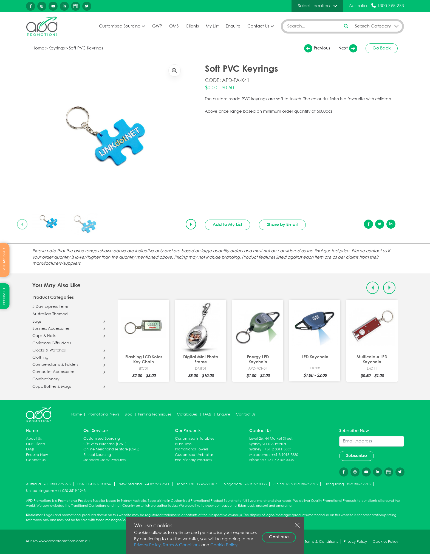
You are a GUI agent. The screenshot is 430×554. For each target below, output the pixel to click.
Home (38, 48)
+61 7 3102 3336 (280, 460)
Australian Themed (50, 314)
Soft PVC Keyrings (86, 48)
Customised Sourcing (119, 26)
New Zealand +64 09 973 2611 (143, 484)
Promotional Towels (191, 449)
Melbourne (258, 455)
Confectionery (46, 379)
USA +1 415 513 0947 (94, 484)
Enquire (233, 26)
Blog (128, 414)
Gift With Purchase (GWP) (105, 444)
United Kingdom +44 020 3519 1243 (56, 491)
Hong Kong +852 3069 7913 (347, 484)
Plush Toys (183, 444)
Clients (192, 26)
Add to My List (227, 225)
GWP (157, 26)
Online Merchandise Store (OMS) (111, 449)
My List (212, 26)
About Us (34, 439)
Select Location (314, 6)
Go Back (381, 48)
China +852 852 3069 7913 (295, 484)
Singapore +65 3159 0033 (245, 484)
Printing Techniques (154, 414)
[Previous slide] (22, 224)
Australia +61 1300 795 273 (48, 484)
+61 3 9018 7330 (284, 455)
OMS (174, 26)
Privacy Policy (147, 545)
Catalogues (187, 414)
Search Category (373, 26)
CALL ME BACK (4, 260)
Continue (279, 537)
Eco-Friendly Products (193, 460)
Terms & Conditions (181, 545)
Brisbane (256, 460)
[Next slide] (191, 224)
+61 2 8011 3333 (278, 449)
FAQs (207, 414)
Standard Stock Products (104, 460)
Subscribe (356, 456)
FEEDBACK (4, 296)
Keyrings (57, 48)
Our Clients (35, 444)
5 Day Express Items (50, 307)
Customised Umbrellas (194, 455)
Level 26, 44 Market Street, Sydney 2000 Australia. (271, 441)
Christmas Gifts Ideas (51, 343)
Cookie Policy (223, 545)
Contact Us (258, 26)
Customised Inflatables (194, 439)
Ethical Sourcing (97, 455)
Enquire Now (37, 455)
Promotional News (103, 414)
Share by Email (282, 225)
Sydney (255, 449)
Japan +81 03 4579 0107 (196, 484)
